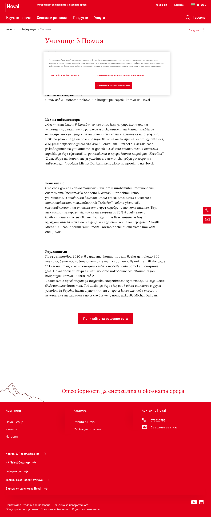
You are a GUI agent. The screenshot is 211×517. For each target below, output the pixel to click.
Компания (161, 5)
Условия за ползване (36, 505)
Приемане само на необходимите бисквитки (120, 75)
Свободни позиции (87, 429)
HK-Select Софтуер (22, 462)
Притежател (13, 505)
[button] (105, 319)
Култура (11, 429)
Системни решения (52, 17)
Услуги (99, 17)
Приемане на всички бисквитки (113, 85)
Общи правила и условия (22, 509)
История (12, 436)
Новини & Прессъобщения (27, 453)
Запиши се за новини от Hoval (29, 479)
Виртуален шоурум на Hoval (27, 488)
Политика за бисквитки (55, 509)
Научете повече (18, 17)
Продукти (80, 17)
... (17, 29)
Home (9, 29)
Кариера (179, 5)
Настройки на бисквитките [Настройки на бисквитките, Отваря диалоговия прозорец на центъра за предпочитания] (65, 75)
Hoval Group (14, 422)
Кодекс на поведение (85, 509)
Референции (29, 29)
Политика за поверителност (71, 505)
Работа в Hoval (84, 422)
